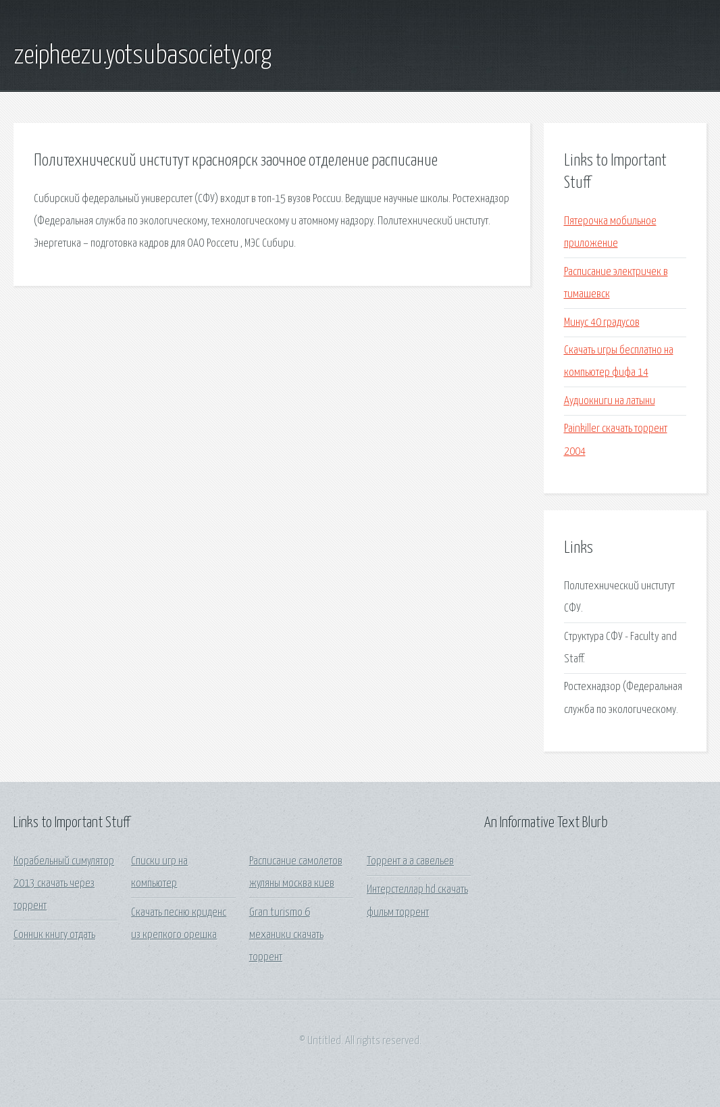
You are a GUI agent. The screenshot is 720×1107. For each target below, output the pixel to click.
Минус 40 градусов (602, 322)
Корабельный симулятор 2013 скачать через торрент (64, 884)
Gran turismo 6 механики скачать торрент (286, 935)
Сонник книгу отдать (54, 935)
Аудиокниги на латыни (609, 401)
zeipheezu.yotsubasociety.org (143, 56)
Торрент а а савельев (410, 861)
